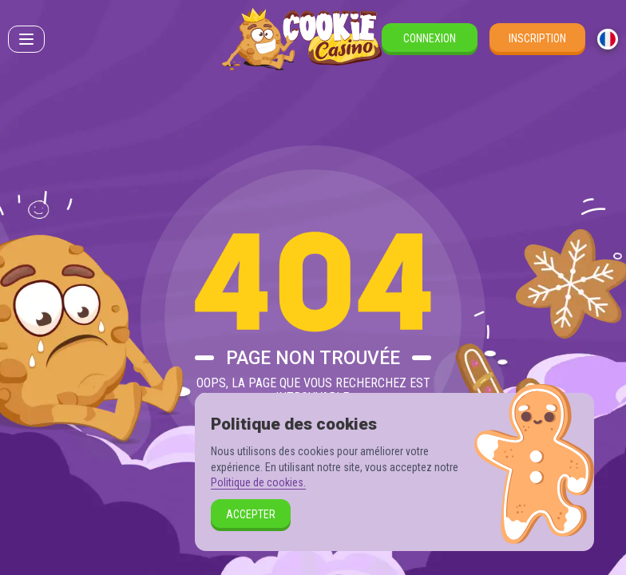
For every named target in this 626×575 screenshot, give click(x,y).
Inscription (537, 38)
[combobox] (607, 39)
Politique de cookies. (258, 482)
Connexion (429, 38)
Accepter (250, 514)
